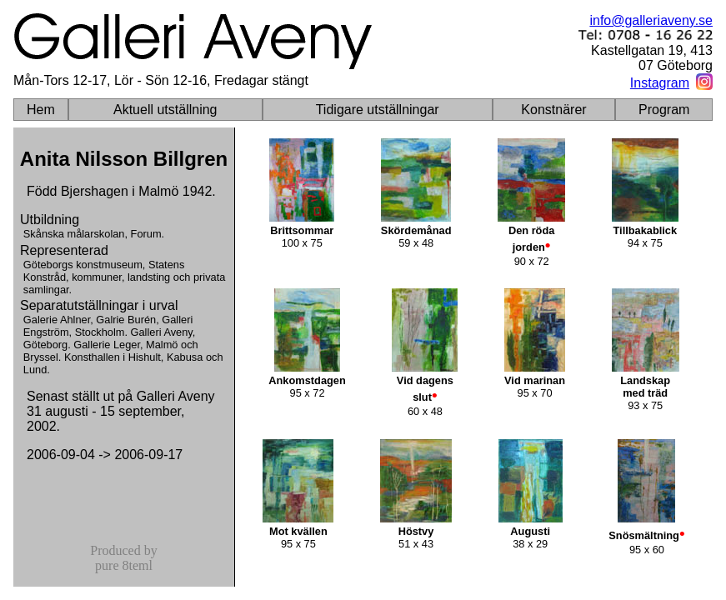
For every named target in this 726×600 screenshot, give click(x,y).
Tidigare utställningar (377, 109)
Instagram (659, 83)
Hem (41, 109)
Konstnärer (553, 109)
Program (663, 109)
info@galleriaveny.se (651, 20)
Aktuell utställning (165, 109)
